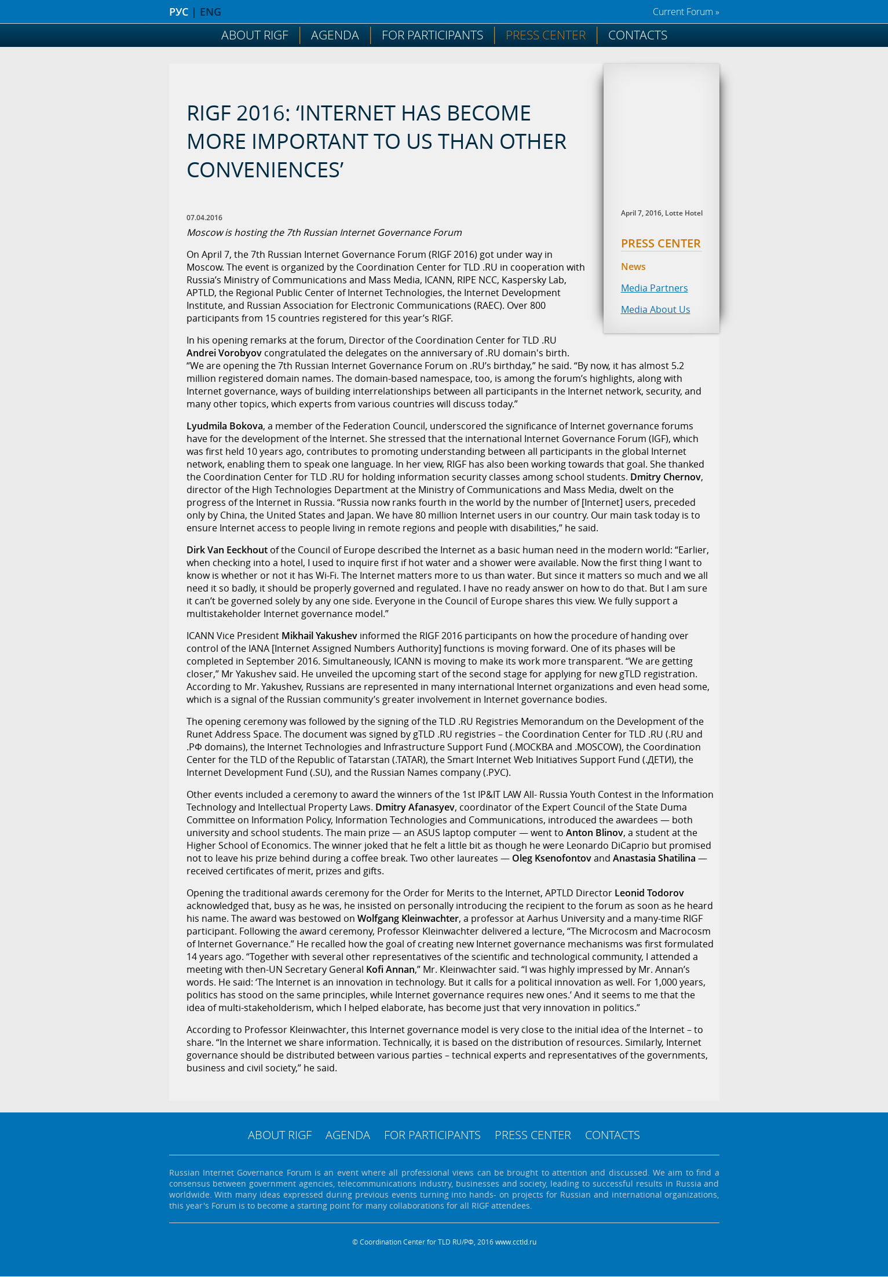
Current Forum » (686, 11)
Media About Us (655, 309)
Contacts (637, 35)
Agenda (335, 35)
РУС (178, 12)
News (633, 266)
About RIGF (254, 35)
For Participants (432, 35)
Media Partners (654, 288)
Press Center (546, 35)
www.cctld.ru (515, 1242)
